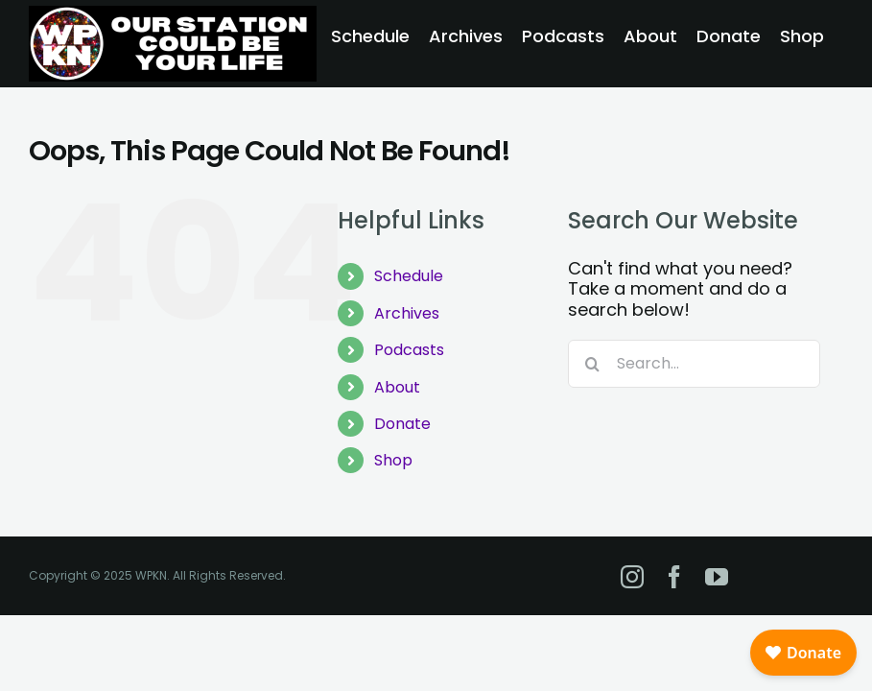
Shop (393, 460)
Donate (402, 424)
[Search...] (694, 364)
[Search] (592, 364)
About (397, 387)
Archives (406, 313)
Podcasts (409, 350)
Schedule (408, 276)
